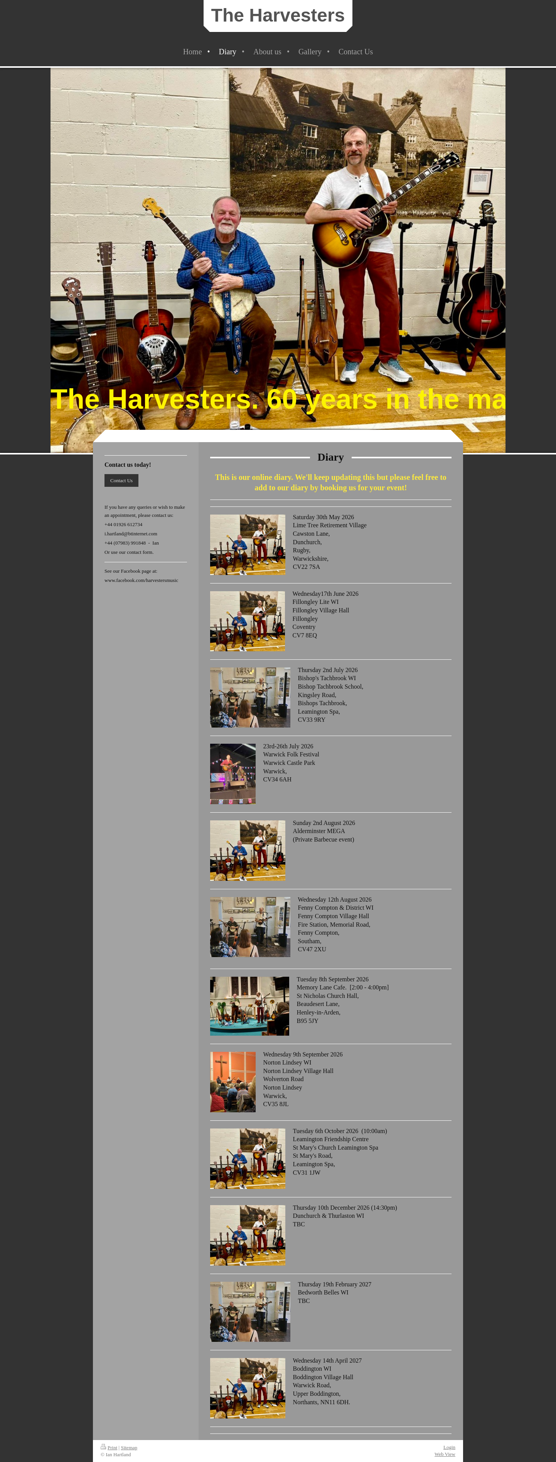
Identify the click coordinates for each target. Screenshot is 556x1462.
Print (109, 1447)
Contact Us (121, 480)
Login (449, 1447)
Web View (445, 1454)
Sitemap (129, 1447)
